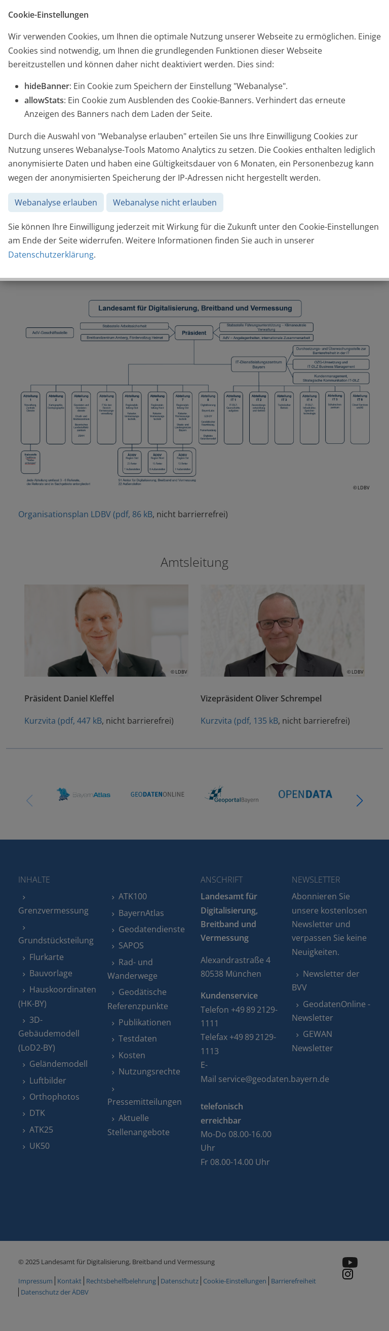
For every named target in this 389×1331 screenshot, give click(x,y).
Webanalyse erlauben (56, 202)
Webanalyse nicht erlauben (165, 202)
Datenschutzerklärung (51, 254)
